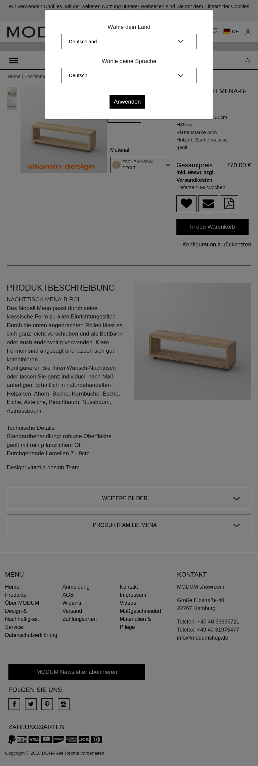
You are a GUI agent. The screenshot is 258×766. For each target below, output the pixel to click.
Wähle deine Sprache (129, 61)
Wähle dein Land (129, 27)
